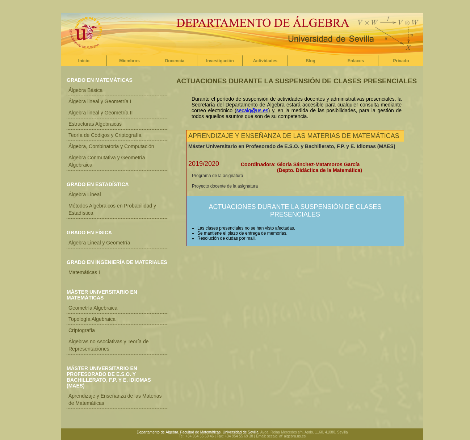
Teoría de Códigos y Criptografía (105, 135)
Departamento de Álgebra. (158, 432)
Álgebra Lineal (84, 194)
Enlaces (356, 60)
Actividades (265, 60)
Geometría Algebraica (92, 308)
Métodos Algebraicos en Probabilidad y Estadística (112, 209)
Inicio (83, 60)
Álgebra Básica (85, 90)
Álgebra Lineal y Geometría (99, 243)
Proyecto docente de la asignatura (225, 186)
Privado (401, 60)
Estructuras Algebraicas (95, 124)
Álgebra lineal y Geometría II (100, 113)
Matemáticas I (84, 272)
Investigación (220, 60)
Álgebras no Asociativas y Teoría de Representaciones (108, 345)
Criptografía (81, 330)
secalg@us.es (252, 110)
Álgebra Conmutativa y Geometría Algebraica (106, 161)
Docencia (174, 60)
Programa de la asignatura (217, 175)
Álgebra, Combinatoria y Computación (111, 146)
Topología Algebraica (92, 319)
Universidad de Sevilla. (241, 432)
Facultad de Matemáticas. (201, 432)
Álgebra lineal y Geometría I (99, 101)
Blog (310, 60)
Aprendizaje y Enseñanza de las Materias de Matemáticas (115, 399)
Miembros (129, 60)
